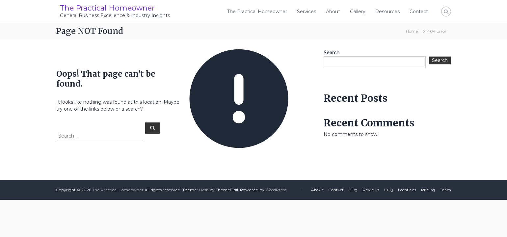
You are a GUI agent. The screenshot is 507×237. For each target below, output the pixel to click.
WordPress (275, 189)
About (333, 11)
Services (306, 11)
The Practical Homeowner (107, 8)
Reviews (370, 189)
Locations (407, 189)
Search (331, 53)
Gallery (357, 11)
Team (445, 189)
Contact (419, 11)
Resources (387, 11)
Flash (204, 189)
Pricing (428, 189)
